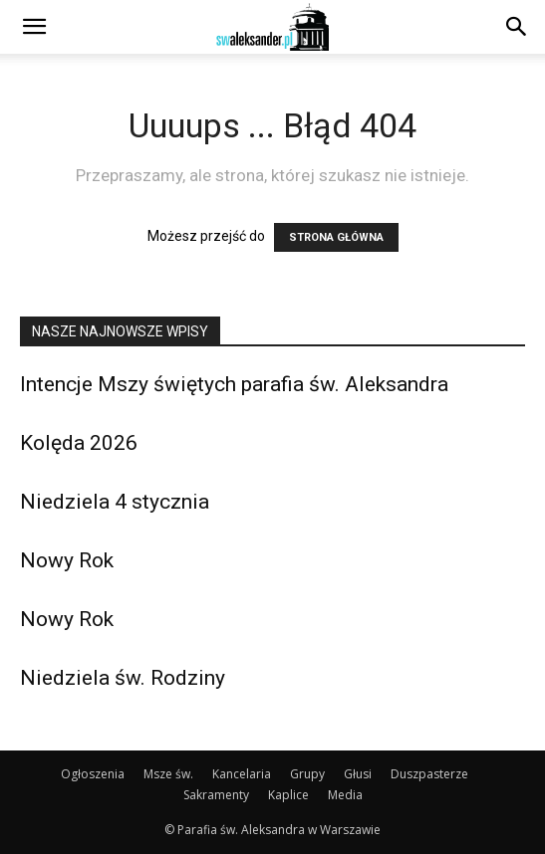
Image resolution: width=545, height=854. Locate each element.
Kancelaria (241, 773)
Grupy (307, 773)
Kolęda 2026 (78, 443)
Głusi (358, 773)
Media (345, 794)
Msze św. (168, 773)
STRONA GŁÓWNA (336, 237)
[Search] (517, 27)
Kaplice (288, 794)
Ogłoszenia (93, 773)
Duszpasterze (429, 773)
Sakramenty (216, 794)
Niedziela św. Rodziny (122, 678)
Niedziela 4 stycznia (114, 502)
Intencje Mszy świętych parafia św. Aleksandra (234, 384)
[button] (34, 27)
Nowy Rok (67, 560)
